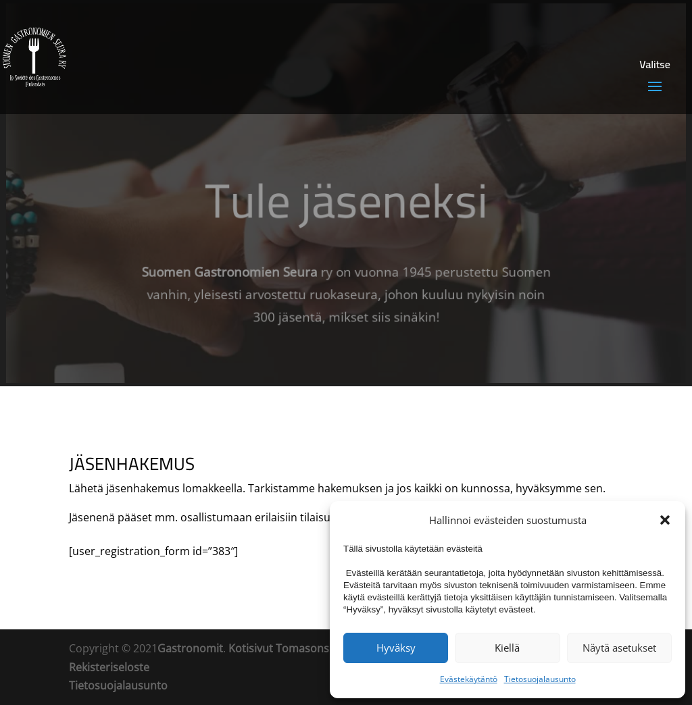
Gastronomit (190, 648)
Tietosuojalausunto (540, 679)
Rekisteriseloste (109, 667)
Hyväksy (396, 647)
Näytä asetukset (619, 647)
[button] (665, 520)
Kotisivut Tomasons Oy (286, 648)
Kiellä (507, 647)
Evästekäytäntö (468, 679)
